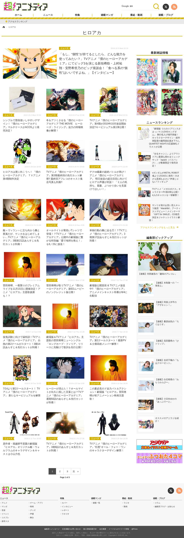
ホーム (18, 15)
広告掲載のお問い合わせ (71, 529)
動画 (125, 506)
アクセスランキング (17, 21)
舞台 (32, 518)
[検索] (137, 6)
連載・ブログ (165, 15)
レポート (65, 510)
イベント (5, 514)
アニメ (4, 503)
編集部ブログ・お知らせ (165, 506)
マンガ (4, 506)
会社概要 (102, 529)
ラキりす (65, 514)
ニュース (48, 15)
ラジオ (126, 503)
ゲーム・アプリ (36, 503)
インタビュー (67, 506)
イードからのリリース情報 (119, 529)
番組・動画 (136, 15)
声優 (32, 514)
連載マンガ (107, 15)
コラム (157, 503)
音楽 (3, 510)
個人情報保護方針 (90, 529)
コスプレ (5, 518)
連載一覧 (96, 503)
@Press (134, 529)
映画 (32, 506)
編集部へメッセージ (51, 529)
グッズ (33, 510)
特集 (77, 15)
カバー (64, 503)
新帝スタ (5, 521)
